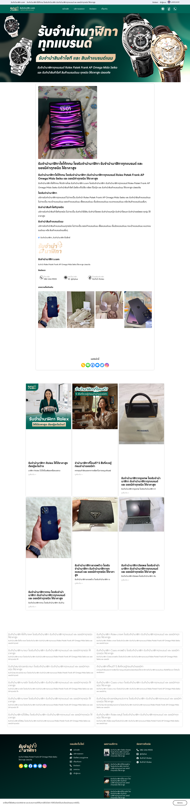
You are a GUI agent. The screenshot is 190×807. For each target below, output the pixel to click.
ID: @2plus (73, 279)
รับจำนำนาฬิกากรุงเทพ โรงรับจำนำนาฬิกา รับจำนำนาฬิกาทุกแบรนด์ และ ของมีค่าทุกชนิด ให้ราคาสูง (141, 481)
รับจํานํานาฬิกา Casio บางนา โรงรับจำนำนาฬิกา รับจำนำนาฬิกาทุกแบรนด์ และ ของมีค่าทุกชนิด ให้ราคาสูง (138, 684)
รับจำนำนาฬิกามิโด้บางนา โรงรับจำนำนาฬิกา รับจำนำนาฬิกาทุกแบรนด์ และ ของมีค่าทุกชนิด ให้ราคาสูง (121, 781)
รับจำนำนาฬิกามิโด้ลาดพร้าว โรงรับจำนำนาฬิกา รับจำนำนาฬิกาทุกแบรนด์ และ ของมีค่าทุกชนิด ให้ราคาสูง (120, 767)
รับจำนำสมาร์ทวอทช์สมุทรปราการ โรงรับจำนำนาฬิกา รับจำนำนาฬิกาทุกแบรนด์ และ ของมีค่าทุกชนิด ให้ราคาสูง (139, 700)
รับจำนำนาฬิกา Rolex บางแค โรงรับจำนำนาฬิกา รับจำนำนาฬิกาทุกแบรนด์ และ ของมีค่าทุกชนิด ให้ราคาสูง (138, 635)
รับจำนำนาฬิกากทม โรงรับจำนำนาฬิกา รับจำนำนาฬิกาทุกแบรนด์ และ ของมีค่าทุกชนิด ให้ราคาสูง (46, 595)
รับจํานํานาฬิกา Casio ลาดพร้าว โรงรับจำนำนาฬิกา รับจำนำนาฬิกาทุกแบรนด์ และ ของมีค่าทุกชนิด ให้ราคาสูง (138, 651)
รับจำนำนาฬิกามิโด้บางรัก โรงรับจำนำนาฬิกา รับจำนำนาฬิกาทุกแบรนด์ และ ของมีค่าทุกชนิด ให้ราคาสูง (121, 794)
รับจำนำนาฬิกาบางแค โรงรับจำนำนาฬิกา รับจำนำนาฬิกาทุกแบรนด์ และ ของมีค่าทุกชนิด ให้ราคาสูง (49, 700)
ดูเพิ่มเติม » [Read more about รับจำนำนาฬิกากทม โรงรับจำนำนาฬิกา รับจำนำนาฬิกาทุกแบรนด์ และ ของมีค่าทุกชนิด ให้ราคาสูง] (32, 607)
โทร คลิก (47, 276)
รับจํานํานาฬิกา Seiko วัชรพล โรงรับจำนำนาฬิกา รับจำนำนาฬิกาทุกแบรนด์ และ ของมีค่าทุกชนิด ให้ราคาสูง (121, 753)
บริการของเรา (79, 8)
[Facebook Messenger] (97, 365)
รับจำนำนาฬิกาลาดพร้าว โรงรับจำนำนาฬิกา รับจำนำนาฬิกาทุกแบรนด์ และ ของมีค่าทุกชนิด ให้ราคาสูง (95, 570)
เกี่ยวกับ (104, 8)
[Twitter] (102, 365)
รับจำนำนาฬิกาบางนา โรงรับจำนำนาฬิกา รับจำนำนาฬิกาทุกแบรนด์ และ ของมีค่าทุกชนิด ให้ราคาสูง (49, 651)
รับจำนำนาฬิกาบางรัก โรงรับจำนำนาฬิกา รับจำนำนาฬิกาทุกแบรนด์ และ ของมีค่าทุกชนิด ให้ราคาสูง (49, 684)
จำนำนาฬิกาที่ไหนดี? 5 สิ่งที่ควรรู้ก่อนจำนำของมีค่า (93, 464)
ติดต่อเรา (155, 2)
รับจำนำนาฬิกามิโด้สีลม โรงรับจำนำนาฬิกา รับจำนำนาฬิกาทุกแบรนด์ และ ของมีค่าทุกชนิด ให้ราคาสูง (50, 716)
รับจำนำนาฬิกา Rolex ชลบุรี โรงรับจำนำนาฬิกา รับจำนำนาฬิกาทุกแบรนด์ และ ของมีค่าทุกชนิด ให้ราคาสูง (138, 716)
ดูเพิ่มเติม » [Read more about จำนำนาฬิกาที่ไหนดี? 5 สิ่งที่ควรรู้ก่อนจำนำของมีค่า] (79, 474)
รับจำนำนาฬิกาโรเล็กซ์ (61, 237)
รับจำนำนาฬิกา (46, 237)
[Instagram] (107, 365)
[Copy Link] (83, 365)
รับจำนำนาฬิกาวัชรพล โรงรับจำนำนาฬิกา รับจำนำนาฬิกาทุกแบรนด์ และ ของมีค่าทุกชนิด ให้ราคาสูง (140, 568)
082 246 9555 (50, 279)
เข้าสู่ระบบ (163, 2)
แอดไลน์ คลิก (72, 276)
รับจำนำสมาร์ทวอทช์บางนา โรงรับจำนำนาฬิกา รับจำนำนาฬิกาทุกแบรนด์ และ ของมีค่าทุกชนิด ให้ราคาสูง (48, 667)
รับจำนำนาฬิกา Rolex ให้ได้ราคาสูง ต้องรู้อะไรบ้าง (48, 464)
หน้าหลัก (65, 8)
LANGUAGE (175, 2)
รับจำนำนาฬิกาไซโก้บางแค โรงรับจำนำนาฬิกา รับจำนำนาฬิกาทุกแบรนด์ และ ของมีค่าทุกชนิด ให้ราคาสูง (50, 635)
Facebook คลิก (98, 276)
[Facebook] (93, 365)
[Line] (88, 365)
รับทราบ (180, 803)
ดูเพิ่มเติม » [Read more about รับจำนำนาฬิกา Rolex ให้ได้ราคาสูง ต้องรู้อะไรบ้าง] (32, 474)
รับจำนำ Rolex (98, 279)
